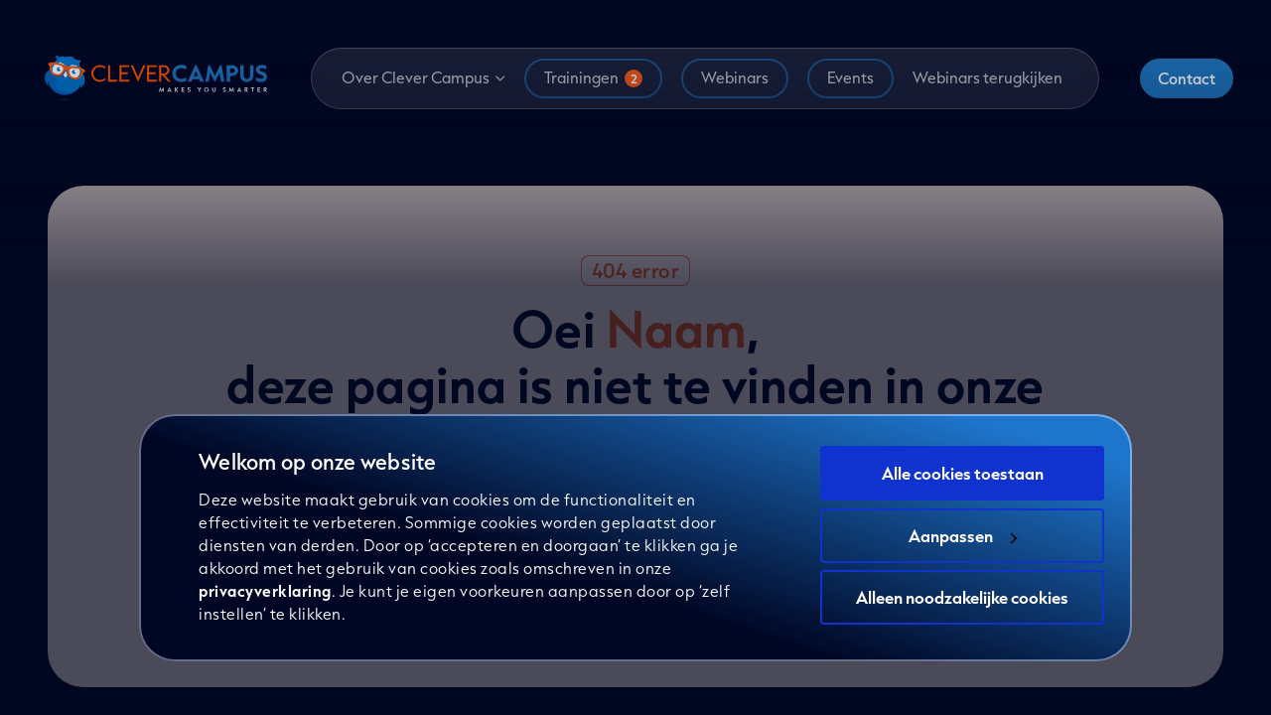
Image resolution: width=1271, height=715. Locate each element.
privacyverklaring (265, 591)
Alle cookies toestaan (963, 473)
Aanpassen (963, 535)
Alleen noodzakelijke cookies (962, 597)
